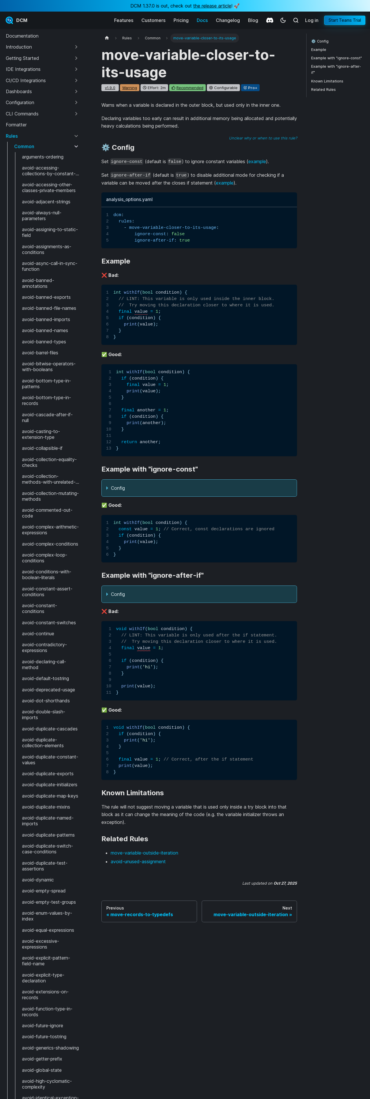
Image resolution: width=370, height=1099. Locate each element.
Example (318, 49)
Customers (153, 20)
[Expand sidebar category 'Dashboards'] (76, 91)
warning (129, 87)
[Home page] (106, 38)
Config (118, 488)
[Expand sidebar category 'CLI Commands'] (76, 113)
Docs (202, 20)
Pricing (181, 20)
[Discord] (269, 20)
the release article (212, 6)
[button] (42, 46)
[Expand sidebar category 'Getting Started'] (76, 58)
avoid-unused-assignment (138, 861)
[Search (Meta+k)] (296, 20)
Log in (311, 20)
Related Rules (323, 89)
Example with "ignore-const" (336, 58)
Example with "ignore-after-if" (336, 69)
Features (123, 20)
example (257, 161)
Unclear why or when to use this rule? (263, 138)
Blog (253, 20)
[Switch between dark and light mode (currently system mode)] (283, 20)
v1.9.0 (110, 87)
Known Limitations (327, 81)
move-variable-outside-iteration (144, 853)
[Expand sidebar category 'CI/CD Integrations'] (76, 80)
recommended (189, 87)
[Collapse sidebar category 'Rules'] (76, 136)
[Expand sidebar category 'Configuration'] (76, 102)
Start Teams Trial (345, 20)
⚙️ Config (320, 41)
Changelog (228, 20)
